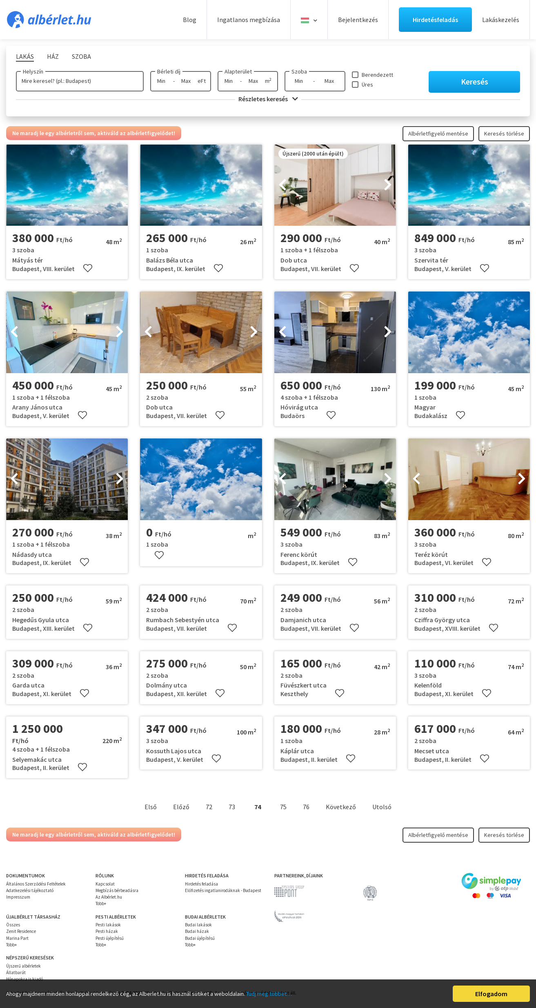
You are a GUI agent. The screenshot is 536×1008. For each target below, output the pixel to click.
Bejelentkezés (358, 20)
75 (283, 807)
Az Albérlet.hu (109, 897)
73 (232, 807)
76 (306, 807)
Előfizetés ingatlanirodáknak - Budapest (223, 890)
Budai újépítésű (200, 938)
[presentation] (282, 185)
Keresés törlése (504, 133)
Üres (367, 84)
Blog (189, 20)
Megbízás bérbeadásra (117, 890)
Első (151, 807)
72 (209, 807)
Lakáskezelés (500, 20)
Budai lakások (198, 925)
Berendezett (377, 74)
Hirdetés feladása (201, 884)
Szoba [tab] (81, 56)
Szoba (299, 71)
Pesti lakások (108, 925)
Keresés (474, 81)
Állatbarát (16, 972)
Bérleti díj (168, 71)
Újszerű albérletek (23, 966)
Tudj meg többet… (269, 993)
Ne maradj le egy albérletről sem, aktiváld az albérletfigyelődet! (93, 133)
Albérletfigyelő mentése (438, 133)
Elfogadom (491, 994)
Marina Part (17, 938)
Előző (181, 807)
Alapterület (238, 71)
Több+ (101, 903)
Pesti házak (107, 931)
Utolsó (381, 807)
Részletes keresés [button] (268, 99)
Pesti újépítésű (110, 938)
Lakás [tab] (25, 56)
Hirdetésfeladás (435, 20)
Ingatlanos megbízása (248, 20)
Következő (341, 807)
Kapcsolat (105, 884)
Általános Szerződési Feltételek (36, 884)
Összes (13, 925)
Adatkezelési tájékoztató (29, 890)
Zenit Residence (21, 931)
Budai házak (197, 931)
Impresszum (18, 897)
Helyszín (33, 71)
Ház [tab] (53, 56)
